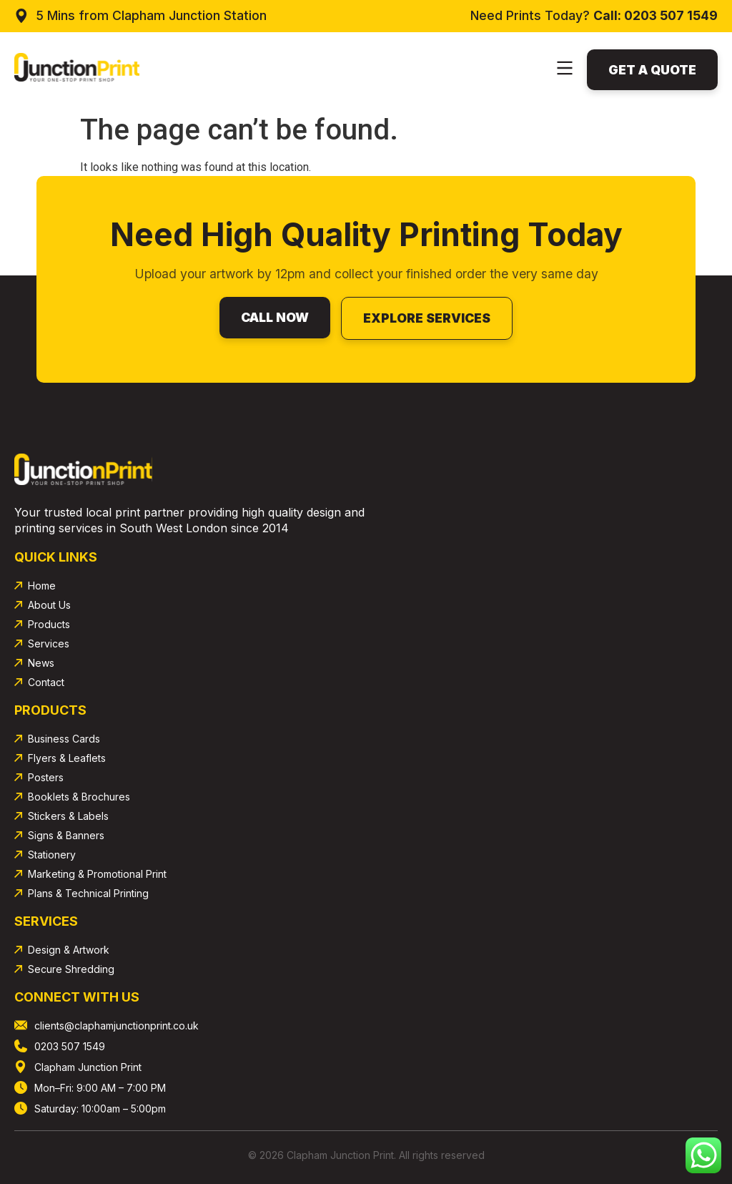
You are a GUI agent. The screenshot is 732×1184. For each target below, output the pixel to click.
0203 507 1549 (671, 15)
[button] (565, 70)
